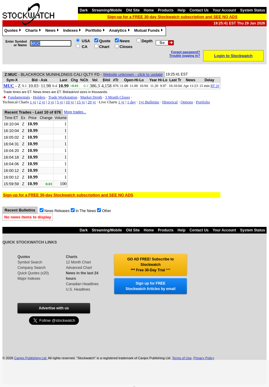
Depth (147, 41)
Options (186, 102)
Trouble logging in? (184, 55)
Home (149, 10)
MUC (8, 85)
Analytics (120, 31)
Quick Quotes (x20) (33, 273)
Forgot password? (185, 52)
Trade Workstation (62, 97)
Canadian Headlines (82, 284)
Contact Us (199, 10)
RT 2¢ (214, 86)
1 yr (33, 102)
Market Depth (91, 97)
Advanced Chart (79, 268)
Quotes (13, 31)
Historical (169, 102)
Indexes (72, 31)
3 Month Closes (117, 97)
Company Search (32, 268)
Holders (39, 97)
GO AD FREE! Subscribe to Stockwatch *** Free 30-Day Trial (150, 264)
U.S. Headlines (78, 289)
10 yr (70, 102)
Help (182, 10)
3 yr (51, 102)
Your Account (224, 10)
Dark (83, 10)
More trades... (75, 112)
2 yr (42, 102)
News (52, 31)
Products (165, 10)
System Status (252, 10)
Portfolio (95, 31)
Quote (105, 41)
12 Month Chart (78, 262)
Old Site (133, 10)
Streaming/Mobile (107, 10)
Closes (126, 46)
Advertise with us (54, 308)
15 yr (81, 102)
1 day (131, 102)
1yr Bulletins (149, 102)
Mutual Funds (149, 31)
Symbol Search (30, 262)
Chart (104, 46)
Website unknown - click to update (133, 74)
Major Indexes (29, 278)
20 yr (92, 102)
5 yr (60, 102)
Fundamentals (19, 97)
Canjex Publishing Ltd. (30, 358)
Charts (33, 31)
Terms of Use (182, 358)
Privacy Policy (203, 358)
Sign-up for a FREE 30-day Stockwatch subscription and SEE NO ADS (172, 17)
